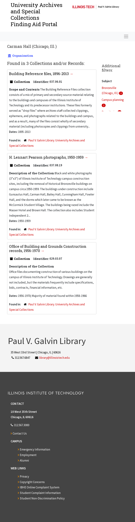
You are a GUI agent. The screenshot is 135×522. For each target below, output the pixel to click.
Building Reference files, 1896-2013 (39, 73)
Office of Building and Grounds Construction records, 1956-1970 (47, 248)
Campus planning (113, 100)
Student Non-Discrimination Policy (42, 498)
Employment (28, 455)
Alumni (24, 460)
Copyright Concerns (32, 482)
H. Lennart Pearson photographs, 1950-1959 (46, 157)
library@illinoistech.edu (54, 358)
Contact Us (20, 433)
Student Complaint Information (40, 493)
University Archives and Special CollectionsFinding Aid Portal (36, 14)
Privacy (24, 476)
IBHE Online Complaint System (39, 487)
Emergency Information (35, 449)
